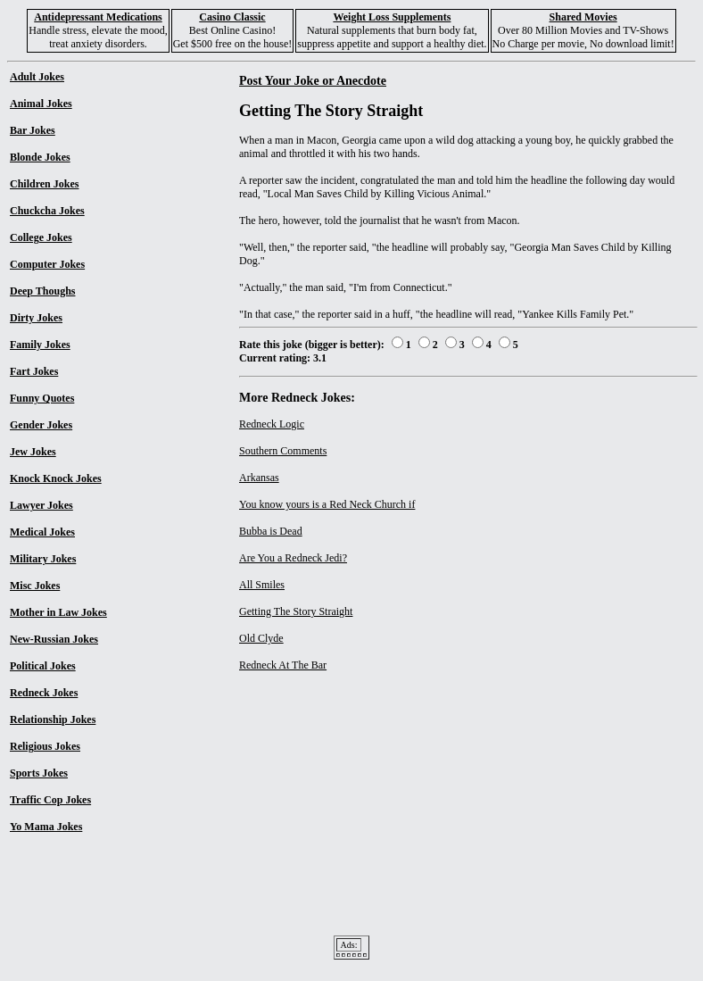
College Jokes (41, 237)
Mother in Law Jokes (58, 612)
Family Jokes (40, 344)
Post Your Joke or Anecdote (312, 80)
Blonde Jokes (40, 157)
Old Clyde (261, 638)
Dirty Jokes (36, 318)
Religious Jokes (45, 746)
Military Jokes (43, 559)
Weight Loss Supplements (392, 17)
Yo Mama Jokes (46, 826)
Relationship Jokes (52, 719)
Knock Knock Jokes (56, 478)
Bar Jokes (32, 130)
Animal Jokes (41, 103)
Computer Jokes (47, 264)
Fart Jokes (34, 371)
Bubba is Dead (270, 531)
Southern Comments (283, 451)
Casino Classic (232, 17)
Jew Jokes (33, 451)
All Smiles (262, 584)
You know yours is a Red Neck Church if (327, 504)
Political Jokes (43, 666)
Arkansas (259, 477)
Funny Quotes (42, 398)
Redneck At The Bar (283, 665)
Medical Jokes (42, 532)
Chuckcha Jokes (47, 210)
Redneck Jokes (44, 692)
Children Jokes (44, 184)
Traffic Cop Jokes (50, 800)
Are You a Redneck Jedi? (293, 558)
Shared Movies (583, 17)
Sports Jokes (39, 773)
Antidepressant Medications (97, 17)
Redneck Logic (271, 424)
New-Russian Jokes (54, 639)
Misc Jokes (35, 585)
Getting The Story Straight (295, 611)
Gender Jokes (41, 425)
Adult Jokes (37, 77)
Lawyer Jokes (41, 505)
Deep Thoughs (42, 291)
